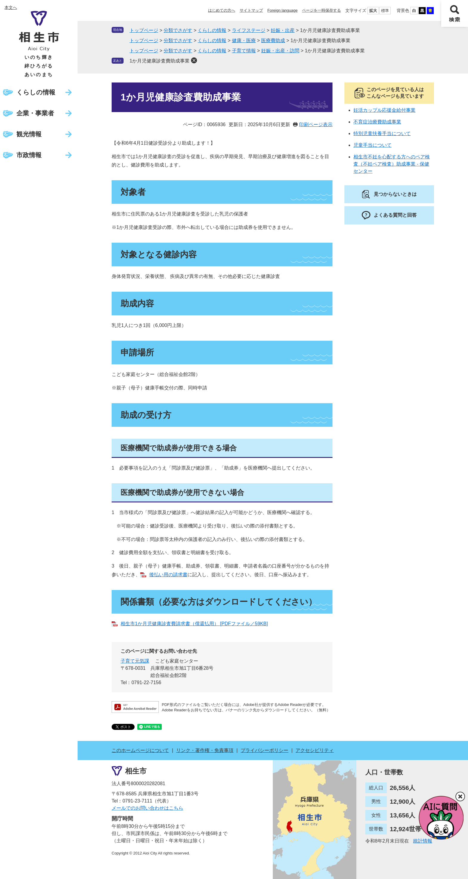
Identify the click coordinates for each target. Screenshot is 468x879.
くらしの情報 (35, 92)
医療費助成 (273, 40)
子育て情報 (244, 50)
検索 (454, 13)
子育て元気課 (135, 661)
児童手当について (372, 145)
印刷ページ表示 (315, 124)
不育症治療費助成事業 (377, 121)
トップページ (144, 30)
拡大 (373, 10)
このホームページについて (140, 750)
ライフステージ (248, 30)
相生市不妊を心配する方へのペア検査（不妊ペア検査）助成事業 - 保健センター (391, 164)
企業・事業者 (35, 113)
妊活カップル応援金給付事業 (384, 110)
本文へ (10, 7)
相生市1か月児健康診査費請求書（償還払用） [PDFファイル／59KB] (194, 623)
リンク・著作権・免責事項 (204, 750)
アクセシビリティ (314, 750)
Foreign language (282, 10)
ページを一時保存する (321, 10)
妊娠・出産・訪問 (280, 50)
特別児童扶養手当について (382, 133)
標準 (385, 10)
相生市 (136, 771)
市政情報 (28, 155)
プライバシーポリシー (264, 750)
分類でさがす (178, 30)
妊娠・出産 (283, 30)
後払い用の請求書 (168, 574)
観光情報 (28, 134)
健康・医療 (244, 40)
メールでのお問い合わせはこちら (147, 808)
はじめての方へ (221, 10)
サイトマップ (251, 10)
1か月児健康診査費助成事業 (160, 60)
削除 (194, 60)
